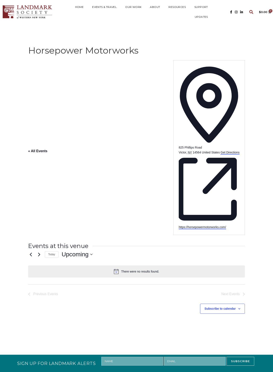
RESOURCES (177, 7)
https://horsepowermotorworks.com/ (202, 227)
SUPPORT (201, 7)
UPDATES (201, 16)
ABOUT (155, 7)
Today (51, 254)
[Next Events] (39, 254)
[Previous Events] (30, 254)
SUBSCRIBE (240, 361)
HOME (79, 7)
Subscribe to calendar (220, 308)
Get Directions (230, 152)
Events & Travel (104, 7)
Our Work (133, 7)
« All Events (37, 151)
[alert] (136, 271)
